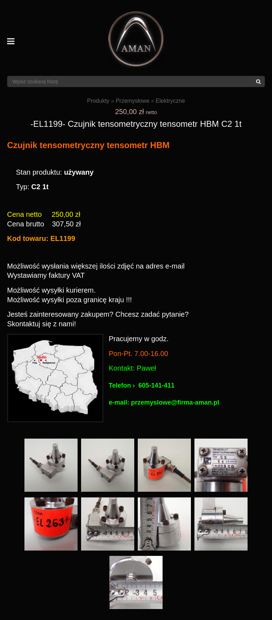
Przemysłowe (132, 101)
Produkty (98, 101)
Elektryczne (170, 101)
